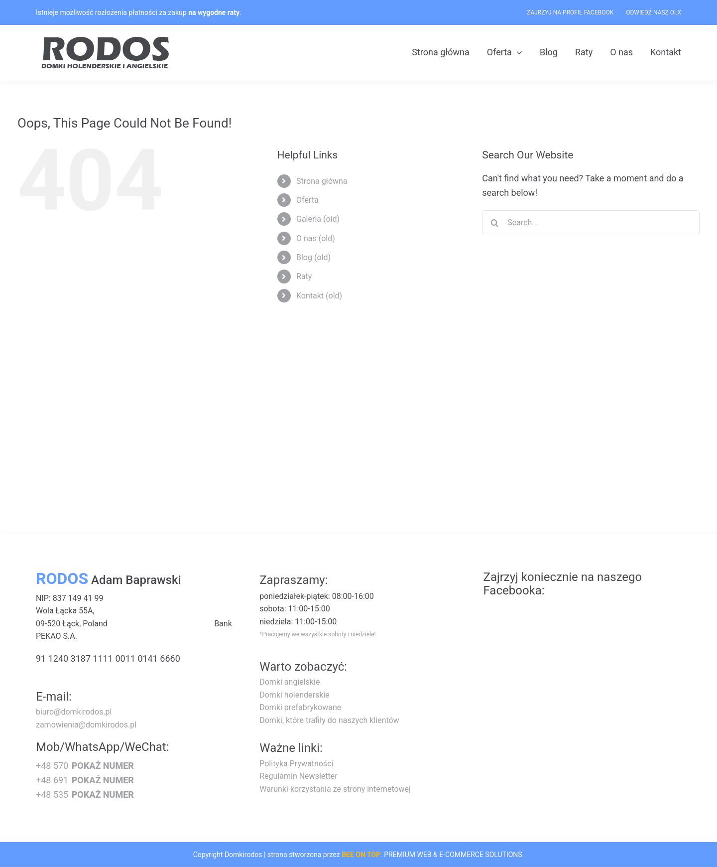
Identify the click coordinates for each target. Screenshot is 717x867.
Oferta (307, 200)
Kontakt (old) (319, 295)
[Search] (494, 222)
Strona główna (322, 181)
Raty (304, 276)
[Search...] (591, 222)
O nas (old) (315, 238)
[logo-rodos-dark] (106, 40)
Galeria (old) (318, 219)
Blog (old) (313, 257)
